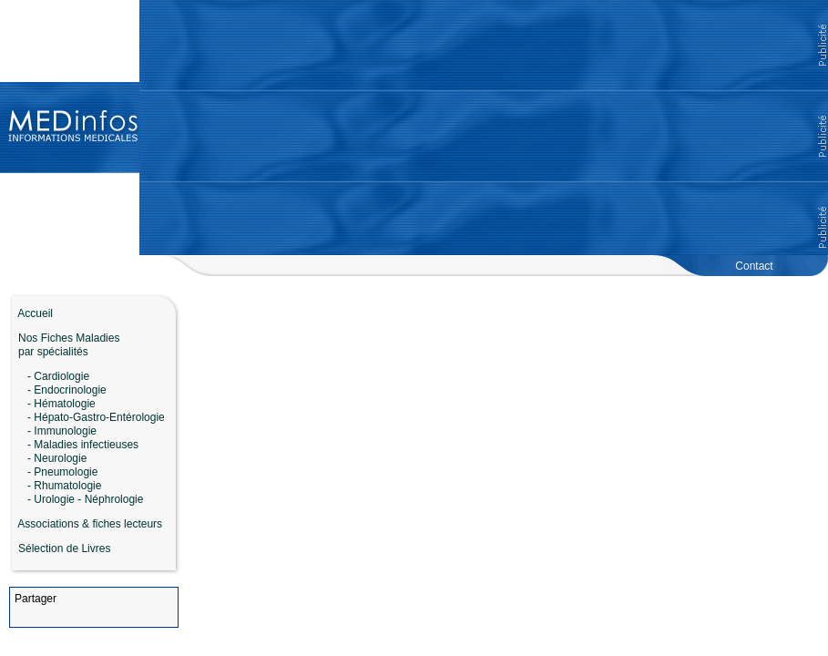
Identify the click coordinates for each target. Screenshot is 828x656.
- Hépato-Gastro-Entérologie (96, 417)
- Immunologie (62, 431)
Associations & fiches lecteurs (89, 524)
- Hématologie (61, 403)
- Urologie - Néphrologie (85, 499)
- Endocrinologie (67, 390)
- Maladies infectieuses (82, 444)
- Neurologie (57, 458)
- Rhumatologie (64, 485)
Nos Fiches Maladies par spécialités (64, 345)
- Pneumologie (62, 472)
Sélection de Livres (64, 548)
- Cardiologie (58, 376)
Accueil (31, 313)
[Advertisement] (484, 127)
